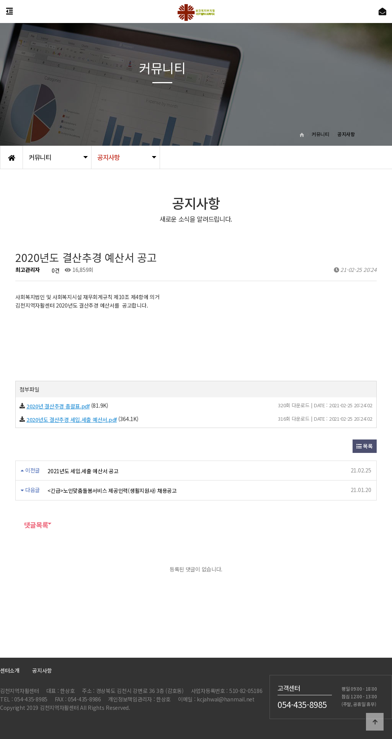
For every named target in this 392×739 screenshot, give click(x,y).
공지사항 (42, 670)
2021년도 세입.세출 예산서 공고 (83, 471)
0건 (52, 270)
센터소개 (10, 670)
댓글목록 (31, 525)
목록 (364, 446)
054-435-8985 (302, 704)
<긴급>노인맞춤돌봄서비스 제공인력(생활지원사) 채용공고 (112, 490)
